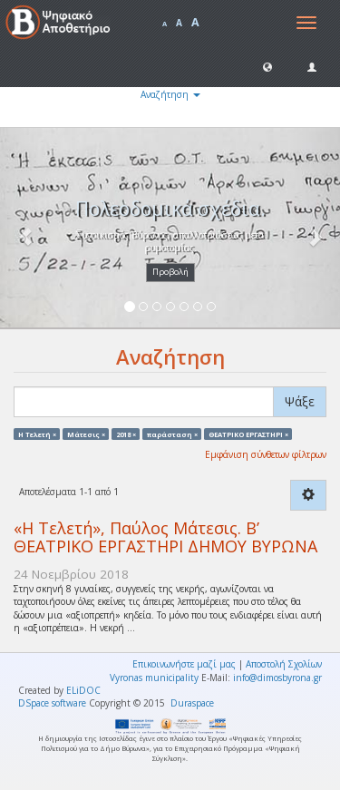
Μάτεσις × (86, 433)
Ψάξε (300, 401)
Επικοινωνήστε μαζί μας (184, 664)
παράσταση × (172, 433)
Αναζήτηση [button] (170, 94)
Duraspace (192, 703)
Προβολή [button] (170, 272)
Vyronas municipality (154, 677)
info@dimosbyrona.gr (277, 677)
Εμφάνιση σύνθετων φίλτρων (265, 454)
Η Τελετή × (37, 433)
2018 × (126, 433)
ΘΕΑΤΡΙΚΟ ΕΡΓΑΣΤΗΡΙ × (248, 433)
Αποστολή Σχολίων (284, 664)
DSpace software (52, 703)
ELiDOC (83, 690)
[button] (267, 66)
